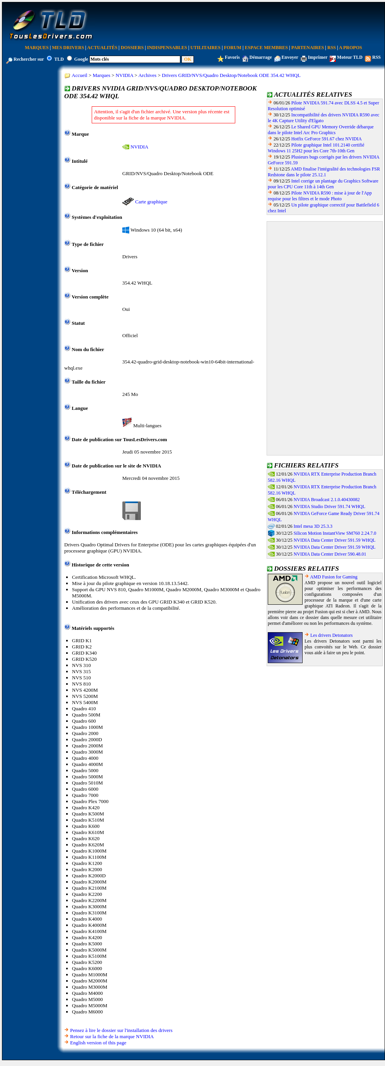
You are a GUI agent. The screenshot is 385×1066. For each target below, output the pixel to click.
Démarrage (261, 57)
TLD (59, 59)
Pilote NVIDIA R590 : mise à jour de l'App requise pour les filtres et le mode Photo (320, 195)
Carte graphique (151, 202)
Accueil (79, 75)
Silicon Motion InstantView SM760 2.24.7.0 (335, 533)
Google (81, 59)
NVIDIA (124, 75)
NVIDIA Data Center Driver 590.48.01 (330, 554)
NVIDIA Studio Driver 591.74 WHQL (329, 506)
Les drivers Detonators (331, 635)
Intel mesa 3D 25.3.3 (313, 526)
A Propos (350, 47)
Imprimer (317, 57)
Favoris (232, 57)
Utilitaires (205, 47)
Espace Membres (266, 47)
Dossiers (132, 47)
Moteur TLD (350, 57)
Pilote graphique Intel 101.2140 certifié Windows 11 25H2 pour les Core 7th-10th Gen (316, 148)
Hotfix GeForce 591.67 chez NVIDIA (326, 139)
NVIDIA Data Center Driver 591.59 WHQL (335, 540)
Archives (147, 75)
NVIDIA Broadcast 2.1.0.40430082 (327, 499)
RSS (331, 47)
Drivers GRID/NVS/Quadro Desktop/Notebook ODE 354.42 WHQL (231, 75)
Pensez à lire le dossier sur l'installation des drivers (121, 1030)
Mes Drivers (68, 47)
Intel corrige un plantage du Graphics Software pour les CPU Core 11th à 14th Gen (323, 183)
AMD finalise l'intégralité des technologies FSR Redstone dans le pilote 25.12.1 (324, 171)
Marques (36, 47)
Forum (232, 47)
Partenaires (307, 47)
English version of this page (98, 1043)
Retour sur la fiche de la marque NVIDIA (112, 1036)
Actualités (102, 47)
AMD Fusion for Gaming (333, 577)
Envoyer (290, 57)
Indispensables (167, 47)
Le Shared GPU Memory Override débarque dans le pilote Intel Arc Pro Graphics (321, 129)
